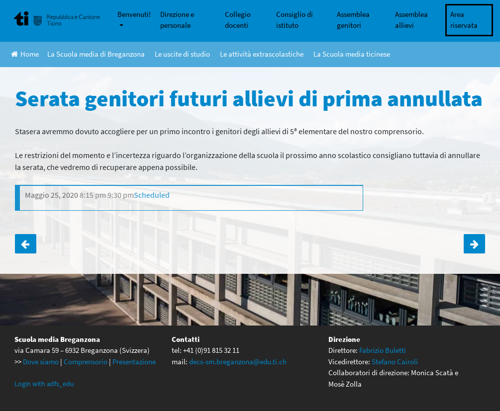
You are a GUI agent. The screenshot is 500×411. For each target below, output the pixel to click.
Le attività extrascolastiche (261, 54)
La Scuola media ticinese (351, 54)
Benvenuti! (134, 14)
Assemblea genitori (353, 19)
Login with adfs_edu (44, 383)
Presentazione (134, 361)
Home (25, 54)
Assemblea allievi (411, 19)
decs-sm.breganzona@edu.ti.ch (238, 361)
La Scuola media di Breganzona (96, 54)
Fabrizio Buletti (382, 350)
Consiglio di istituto (294, 19)
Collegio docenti (238, 19)
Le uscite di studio (182, 54)
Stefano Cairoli (395, 361)
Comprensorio (85, 361)
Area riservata (464, 19)
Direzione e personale (177, 19)
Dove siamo (41, 361)
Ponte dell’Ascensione (25, 243)
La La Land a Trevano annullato (474, 243)
